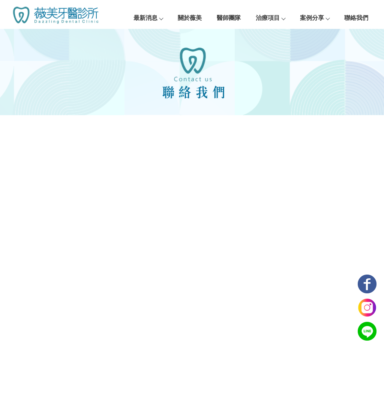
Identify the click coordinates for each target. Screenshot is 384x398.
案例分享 (314, 17)
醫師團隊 (229, 17)
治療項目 (270, 17)
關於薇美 (190, 17)
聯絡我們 (356, 17)
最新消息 (148, 17)
